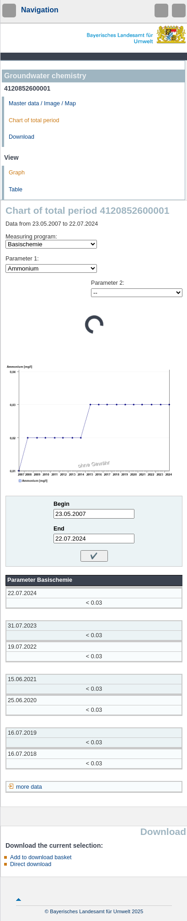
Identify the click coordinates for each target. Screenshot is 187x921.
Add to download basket (40, 857)
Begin (61, 504)
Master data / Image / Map (42, 103)
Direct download (30, 864)
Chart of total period (34, 120)
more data (29, 787)
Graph (17, 172)
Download (21, 137)
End (58, 529)
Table (15, 189)
